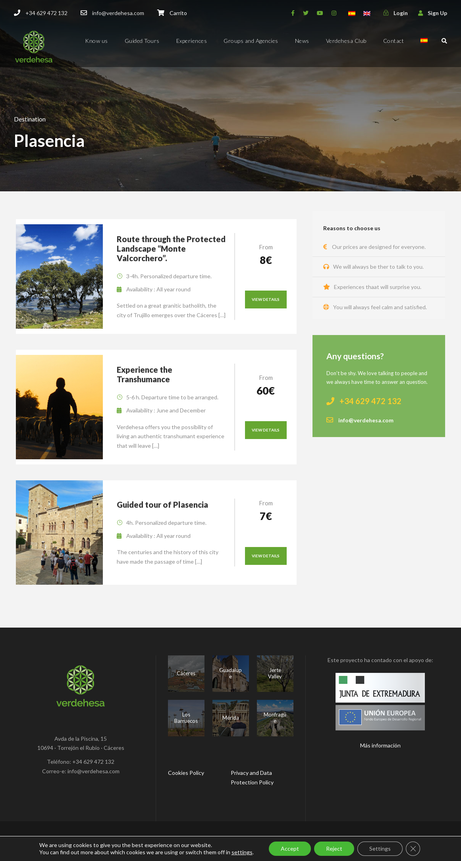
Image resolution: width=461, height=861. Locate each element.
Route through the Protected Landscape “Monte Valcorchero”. (171, 248)
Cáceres (186, 673)
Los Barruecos (186, 717)
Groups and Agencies (251, 40)
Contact (393, 40)
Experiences (191, 40)
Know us (96, 40)
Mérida (230, 718)
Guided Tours (142, 40)
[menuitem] (424, 47)
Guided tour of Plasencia (162, 504)
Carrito (178, 13)
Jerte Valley (275, 673)
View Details (266, 299)
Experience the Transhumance (144, 374)
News (302, 40)
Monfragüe (275, 717)
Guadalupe (230, 673)
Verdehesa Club (346, 40)
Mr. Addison (289, 841)
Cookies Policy (186, 772)
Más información (380, 745)
